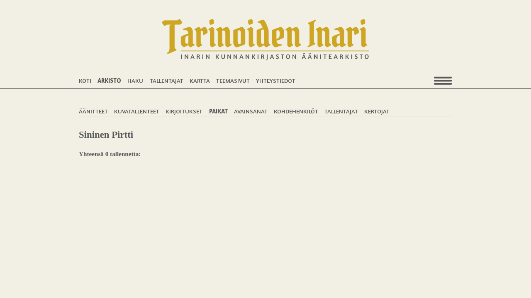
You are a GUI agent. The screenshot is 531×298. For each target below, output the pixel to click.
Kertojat (377, 111)
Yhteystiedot (275, 80)
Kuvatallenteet (136, 111)
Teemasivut (233, 80)
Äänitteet (93, 111)
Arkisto (109, 80)
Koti (85, 80)
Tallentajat (166, 80)
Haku (135, 80)
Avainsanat (251, 111)
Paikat (218, 111)
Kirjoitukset (184, 111)
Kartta (200, 80)
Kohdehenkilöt (296, 111)
